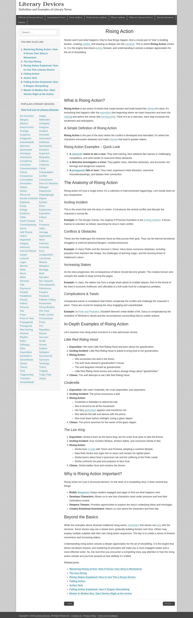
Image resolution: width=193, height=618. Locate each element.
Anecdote (44, 134)
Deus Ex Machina (48, 183)
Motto (23, 277)
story (100, 48)
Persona (24, 307)
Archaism (44, 149)
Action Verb (76, 585)
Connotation (26, 179)
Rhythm (24, 337)
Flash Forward (27, 221)
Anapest (43, 131)
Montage (43, 269)
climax (150, 108)
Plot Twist (44, 311)
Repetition (44, 329)
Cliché (42, 168)
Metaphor (44, 266)
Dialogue (44, 187)
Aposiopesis (45, 146)
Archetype (25, 153)
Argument (44, 153)
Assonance (26, 157)
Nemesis (24, 281)
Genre (23, 228)
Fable (23, 217)
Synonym (44, 359)
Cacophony (26, 161)
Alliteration (44, 119)
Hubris (23, 236)
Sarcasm (44, 337)
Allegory (24, 119)
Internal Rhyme (28, 251)
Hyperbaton (45, 236)
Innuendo (44, 247)
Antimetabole (27, 142)
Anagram (44, 127)
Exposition (44, 213)
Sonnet (43, 344)
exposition (105, 112)
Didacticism (45, 191)
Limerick (24, 258)
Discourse (25, 194)
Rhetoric (24, 333)
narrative (129, 44)
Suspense (83, 492)
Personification (47, 307)
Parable (24, 292)
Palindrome (45, 288)
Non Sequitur (46, 281)
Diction (23, 191)
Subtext (43, 348)
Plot (22, 311)
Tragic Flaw (45, 374)
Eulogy (23, 209)
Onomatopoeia (47, 284)
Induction (44, 243)
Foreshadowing (28, 224)
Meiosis (43, 262)
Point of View (27, 318)
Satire (23, 341)
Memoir (24, 266)
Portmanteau (46, 318)
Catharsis (44, 164)
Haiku (42, 228)
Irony (41, 251)
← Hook (69, 604)
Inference (25, 247)
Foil (41, 221)
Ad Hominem (27, 116)
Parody (23, 299)
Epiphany (25, 202)
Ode (22, 284)
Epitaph (43, 202)
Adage (42, 116)
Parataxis (44, 296)
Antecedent (45, 138)
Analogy (24, 131)
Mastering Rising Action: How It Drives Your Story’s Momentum (105, 569)
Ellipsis (43, 198)
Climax (23, 172)
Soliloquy (25, 344)
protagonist (78, 170)
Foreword (44, 224)
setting (67, 116)
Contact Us (76, 616)
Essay (23, 206)
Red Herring (26, 329)
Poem (23, 314)
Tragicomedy (27, 374)
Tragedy (43, 371)
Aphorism (25, 146)
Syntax (23, 363)
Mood (23, 273)
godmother (90, 410)
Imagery (24, 243)
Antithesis (44, 142)
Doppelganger (46, 194)
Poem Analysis (75, 17)
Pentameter (45, 303)
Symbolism (26, 356)
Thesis (42, 367)
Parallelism (26, 296)
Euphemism (45, 209)
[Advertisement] (119, 75)
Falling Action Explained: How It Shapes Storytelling (99, 589)
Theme (23, 367)
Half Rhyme (26, 232)
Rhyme (43, 333)
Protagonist (26, 326)
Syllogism (44, 352)
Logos (23, 262)
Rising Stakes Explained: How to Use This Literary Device (102, 577)
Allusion (24, 123)
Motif (41, 273)
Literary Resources (165, 17)
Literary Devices (41, 4)
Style (22, 348)
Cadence (44, 161)
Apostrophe (26, 149)
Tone (22, 371)
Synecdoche (45, 356)
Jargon (23, 254)
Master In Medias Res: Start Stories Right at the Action (100, 593)
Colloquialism (46, 172)
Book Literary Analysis (96, 17)
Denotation (25, 183)
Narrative (44, 277)
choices (114, 139)
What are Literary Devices (141, 17)
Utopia (42, 378)
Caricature (25, 164)
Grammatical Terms (56, 17)
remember (133, 525)
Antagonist (25, 138)
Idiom (42, 239)
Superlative (26, 352)
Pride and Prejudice (88, 311)
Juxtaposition (46, 254)
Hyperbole (25, 239)
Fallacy (43, 217)
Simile (42, 341)
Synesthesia (26, 359)
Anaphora (25, 134)
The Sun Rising (78, 573)
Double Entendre (29, 198)
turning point (107, 116)
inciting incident (152, 220)
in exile (91, 449)
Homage (43, 232)
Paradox (43, 292)
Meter (23, 269)
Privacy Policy (89, 616)
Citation (21, 22)
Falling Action (77, 581)
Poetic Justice (46, 314)
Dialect (23, 187)
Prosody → (169, 604)
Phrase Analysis (118, 17)
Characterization (28, 168)
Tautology (44, 363)
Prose (42, 322)
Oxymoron (25, 288)
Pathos (23, 303)
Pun (41, 326)
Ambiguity (44, 123)
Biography (44, 157)
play (159, 525)
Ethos (42, 206)
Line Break (45, 258)
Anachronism (27, 127)
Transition (25, 378)
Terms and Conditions (108, 616)
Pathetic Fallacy (47, 299)
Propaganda (26, 322)
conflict (86, 44)
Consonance (46, 179)
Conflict (43, 176)
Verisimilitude (27, 382)
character (77, 154)
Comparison (26, 176)
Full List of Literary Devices (30, 17)
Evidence (25, 213)
